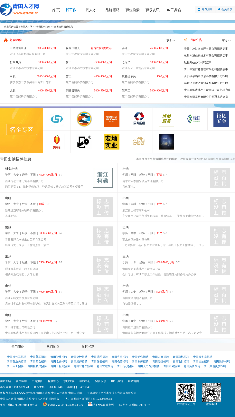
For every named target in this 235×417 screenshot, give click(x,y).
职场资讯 (153, 10)
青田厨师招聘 (79, 361)
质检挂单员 (129, 76)
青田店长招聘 (192, 366)
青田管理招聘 (105, 366)
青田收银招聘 (59, 361)
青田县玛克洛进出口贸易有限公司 (25, 239)
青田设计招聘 (181, 361)
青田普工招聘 (38, 356)
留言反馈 (100, 381)
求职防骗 (68, 381)
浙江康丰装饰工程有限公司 (21, 268)
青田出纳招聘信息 (63, 26)
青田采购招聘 (221, 361)
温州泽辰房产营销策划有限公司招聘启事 (208, 83)
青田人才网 (26, 26)
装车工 (126, 90)
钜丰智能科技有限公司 (79, 82)
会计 (124, 48)
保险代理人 (73, 48)
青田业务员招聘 (83, 366)
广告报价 (37, 381)
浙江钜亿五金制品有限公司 (138, 68)
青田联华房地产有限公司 (137, 298)
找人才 (91, 10)
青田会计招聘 (79, 356)
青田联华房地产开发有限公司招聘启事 (207, 90)
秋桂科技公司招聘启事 (198, 62)
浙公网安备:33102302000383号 (65, 404)
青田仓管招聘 (120, 361)
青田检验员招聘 (37, 366)
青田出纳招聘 (201, 361)
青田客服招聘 (120, 356)
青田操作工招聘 (16, 356)
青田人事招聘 (160, 356)
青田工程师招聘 (60, 366)
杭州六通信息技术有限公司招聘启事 (206, 55)
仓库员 (126, 62)
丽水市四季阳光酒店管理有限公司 (143, 181)
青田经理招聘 (160, 361)
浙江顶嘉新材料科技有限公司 (28, 54)
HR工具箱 (173, 10)
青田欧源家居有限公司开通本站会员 (206, 96)
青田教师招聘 (140, 361)
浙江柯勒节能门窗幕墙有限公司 (24, 181)
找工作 (71, 10)
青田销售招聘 (140, 356)
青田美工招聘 (15, 366)
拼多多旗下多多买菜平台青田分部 (30, 82)
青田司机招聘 (181, 356)
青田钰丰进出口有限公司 (20, 327)
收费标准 (21, 381)
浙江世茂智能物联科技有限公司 (24, 210)
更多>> (170, 40)
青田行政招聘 (125, 366)
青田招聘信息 (43, 26)
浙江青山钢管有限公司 (136, 210)
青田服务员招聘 (202, 356)
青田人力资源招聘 (148, 366)
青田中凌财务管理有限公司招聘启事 (206, 48)
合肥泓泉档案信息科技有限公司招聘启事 (208, 76)
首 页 (56, 10)
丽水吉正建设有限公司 (136, 239)
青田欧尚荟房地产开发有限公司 (141, 268)
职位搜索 (133, 10)
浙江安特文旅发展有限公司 (21, 298)
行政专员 (15, 62)
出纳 (125, 169)
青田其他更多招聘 (215, 366)
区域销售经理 (18, 48)
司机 (12, 76)
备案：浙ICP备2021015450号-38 (19, 404)
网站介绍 (5, 381)
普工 (68, 62)
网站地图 (133, 381)
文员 (12, 90)
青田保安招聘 (99, 361)
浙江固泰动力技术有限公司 (26, 68)
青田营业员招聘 (16, 361)
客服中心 (53, 381)
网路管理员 (73, 90)
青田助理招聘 (99, 356)
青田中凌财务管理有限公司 (82, 54)
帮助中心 (84, 381)
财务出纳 (11, 169)
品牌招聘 (113, 10)
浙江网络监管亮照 (103, 404)
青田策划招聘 (171, 366)
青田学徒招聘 (59, 356)
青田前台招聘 (38, 361)
